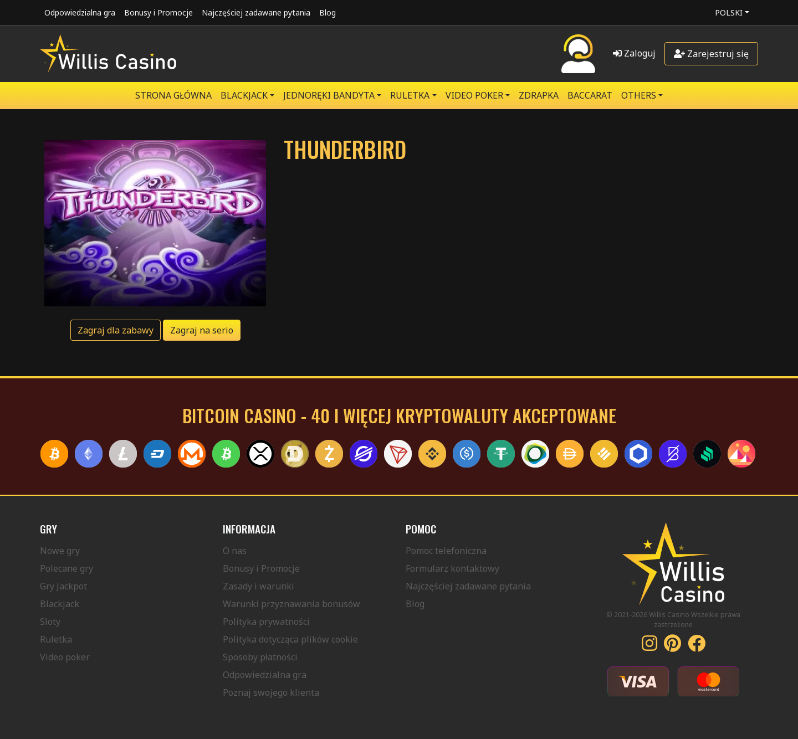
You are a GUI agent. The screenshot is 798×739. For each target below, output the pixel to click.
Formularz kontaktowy (452, 568)
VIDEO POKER (474, 95)
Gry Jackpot (63, 586)
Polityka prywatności (266, 621)
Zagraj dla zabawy (116, 330)
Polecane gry (66, 568)
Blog (327, 12)
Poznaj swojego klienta (271, 692)
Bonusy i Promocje (158, 12)
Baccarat (589, 95)
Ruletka (56, 639)
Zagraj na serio (201, 330)
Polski (729, 12)
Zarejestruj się (711, 54)
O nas (235, 551)
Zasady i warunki (258, 586)
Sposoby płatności (260, 657)
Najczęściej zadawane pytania (256, 12)
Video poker (65, 657)
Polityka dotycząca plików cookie (290, 639)
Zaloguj (634, 53)
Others (638, 95)
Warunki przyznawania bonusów (291, 604)
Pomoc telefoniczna (446, 551)
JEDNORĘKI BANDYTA (329, 95)
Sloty (50, 621)
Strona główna (173, 95)
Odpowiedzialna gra (79, 12)
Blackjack (59, 604)
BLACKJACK (244, 95)
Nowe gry (60, 551)
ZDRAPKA (539, 95)
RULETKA (409, 95)
